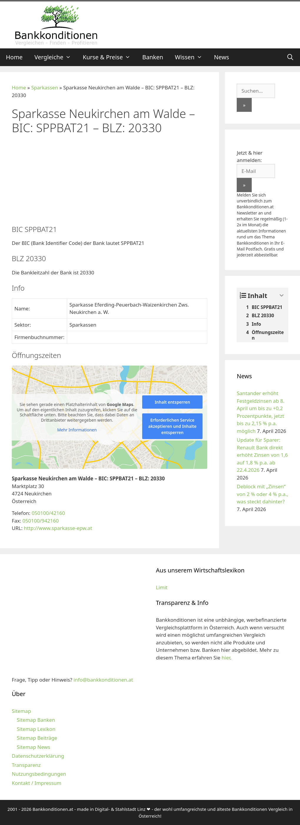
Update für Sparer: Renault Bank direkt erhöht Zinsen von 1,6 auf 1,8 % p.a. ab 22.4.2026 (262, 454)
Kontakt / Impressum (36, 783)
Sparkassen (44, 87)
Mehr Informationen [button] (77, 430)
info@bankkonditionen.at (103, 679)
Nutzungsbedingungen (39, 773)
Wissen (191, 57)
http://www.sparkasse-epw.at (58, 528)
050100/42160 (48, 513)
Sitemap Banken (36, 719)
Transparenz (26, 765)
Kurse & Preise (109, 57)
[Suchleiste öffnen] (290, 57)
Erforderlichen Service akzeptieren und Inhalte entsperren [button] (172, 426)
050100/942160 (40, 520)
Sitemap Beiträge (37, 737)
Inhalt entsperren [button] (172, 402)
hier (226, 657)
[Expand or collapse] (281, 295)
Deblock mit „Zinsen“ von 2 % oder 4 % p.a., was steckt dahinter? (262, 494)
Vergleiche (55, 57)
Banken (152, 57)
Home (14, 57)
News (221, 57)
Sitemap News (33, 747)
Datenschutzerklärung (38, 755)
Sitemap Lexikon (36, 729)
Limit (162, 587)
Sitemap (21, 711)
